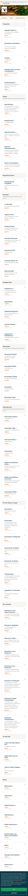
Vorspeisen (4, 18)
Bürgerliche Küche (20, 18)
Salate (11, 18)
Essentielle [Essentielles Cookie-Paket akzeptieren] (14, 893)
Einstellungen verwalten (18, 881)
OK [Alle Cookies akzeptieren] (14, 889)
